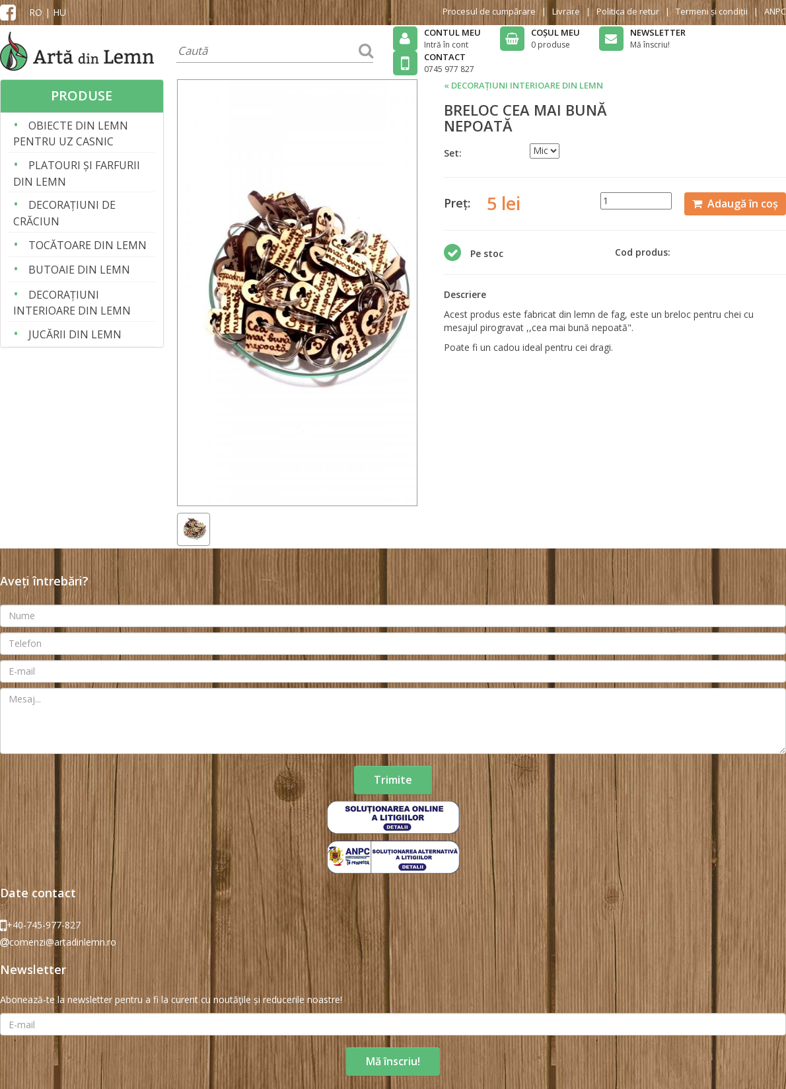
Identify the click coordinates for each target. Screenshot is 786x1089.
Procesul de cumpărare (489, 11)
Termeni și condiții (712, 11)
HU (59, 12)
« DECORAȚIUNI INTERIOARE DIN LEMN (523, 85)
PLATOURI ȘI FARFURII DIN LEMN (76, 172)
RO (35, 12)
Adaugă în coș (735, 203)
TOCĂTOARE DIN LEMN (80, 244)
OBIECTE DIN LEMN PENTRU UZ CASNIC (70, 132)
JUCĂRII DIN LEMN (67, 333)
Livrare (566, 11)
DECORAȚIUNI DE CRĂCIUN (64, 212)
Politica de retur (627, 11)
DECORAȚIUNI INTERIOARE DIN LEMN (72, 302)
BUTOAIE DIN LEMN (71, 269)
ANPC (775, 11)
